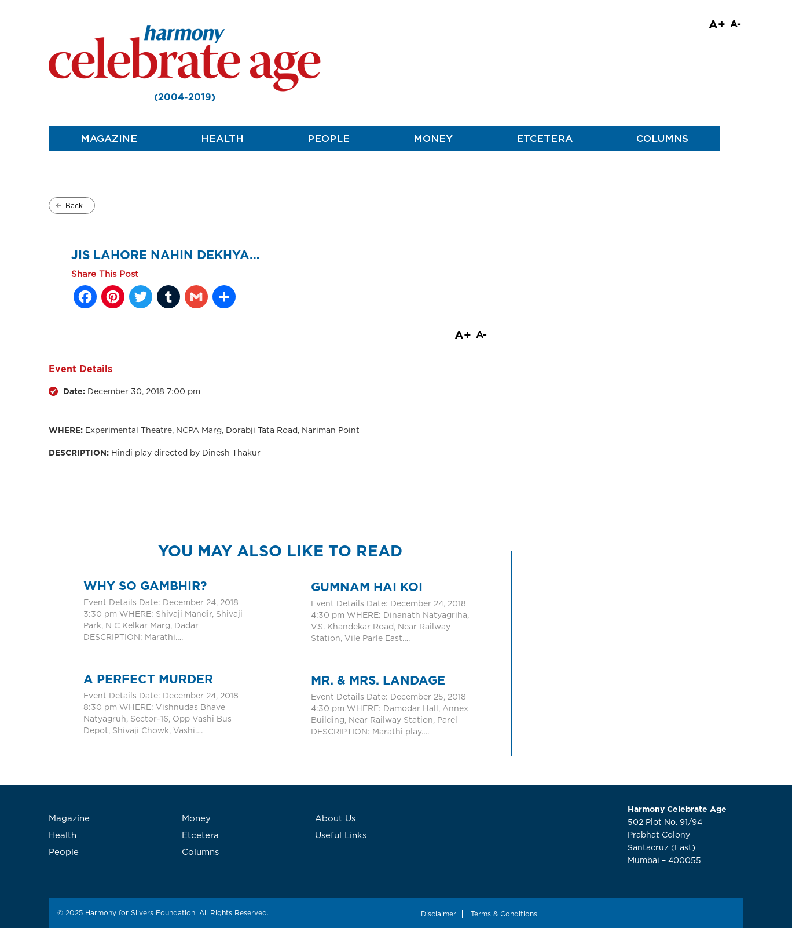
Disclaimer (438, 914)
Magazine (108, 138)
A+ (717, 23)
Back (74, 205)
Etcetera (544, 138)
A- (735, 23)
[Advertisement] (645, 305)
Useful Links (340, 835)
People (328, 138)
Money (433, 138)
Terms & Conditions (504, 914)
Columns (662, 138)
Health (222, 138)
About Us (335, 818)
